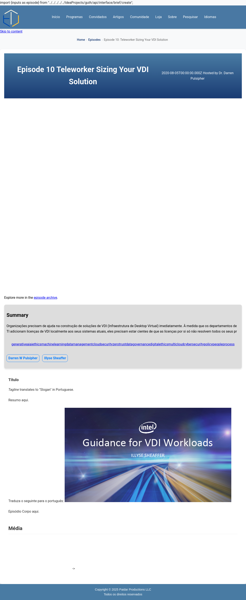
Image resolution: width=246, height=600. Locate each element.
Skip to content (11, 31)
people (218, 344)
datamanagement (79, 344)
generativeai (21, 344)
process (229, 344)
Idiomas (210, 17)
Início (56, 17)
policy (208, 344)
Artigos (118, 17)
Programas (74, 17)
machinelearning (53, 344)
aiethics (35, 344)
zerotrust (119, 344)
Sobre (172, 17)
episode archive (45, 298)
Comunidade (139, 17)
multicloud (176, 344)
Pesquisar (190, 17)
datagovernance (138, 344)
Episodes (94, 40)
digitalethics (159, 344)
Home (81, 40)
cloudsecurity (103, 344)
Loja (158, 17)
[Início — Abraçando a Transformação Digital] (11, 18)
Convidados (98, 17)
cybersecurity (194, 344)
